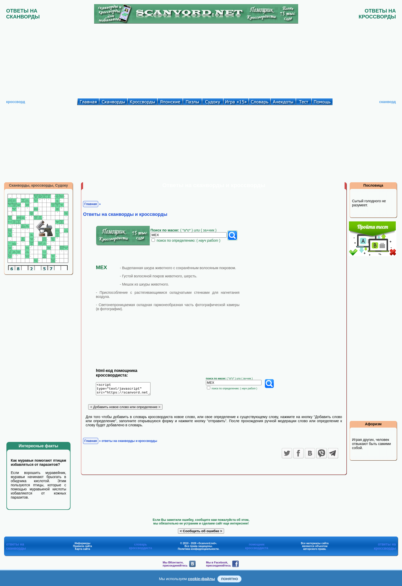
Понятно (229, 579)
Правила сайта (82, 546)
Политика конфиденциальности (198, 549)
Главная (90, 204)
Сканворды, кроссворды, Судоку (38, 185)
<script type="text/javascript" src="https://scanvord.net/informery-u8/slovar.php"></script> (126, 389)
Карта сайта (82, 549)
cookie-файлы (201, 579)
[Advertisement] (201, 60)
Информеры (83, 543)
